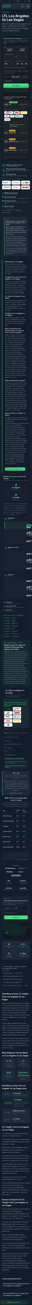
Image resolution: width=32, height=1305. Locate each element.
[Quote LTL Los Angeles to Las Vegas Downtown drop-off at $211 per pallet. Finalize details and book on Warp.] (16, 553)
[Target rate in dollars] (20, 908)
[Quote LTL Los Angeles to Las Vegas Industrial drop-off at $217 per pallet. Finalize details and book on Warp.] (16, 541)
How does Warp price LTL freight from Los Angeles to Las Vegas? (15, 1294)
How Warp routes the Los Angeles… (13, 979)
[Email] (16, 913)
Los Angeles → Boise (9, 628)
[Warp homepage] (6, 6)
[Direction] (8, 908)
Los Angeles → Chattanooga (11, 636)
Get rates (16, 86)
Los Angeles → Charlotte (10, 634)
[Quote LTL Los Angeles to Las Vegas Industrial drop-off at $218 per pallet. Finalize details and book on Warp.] (16, 568)
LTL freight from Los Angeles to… (12, 982)
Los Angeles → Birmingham (10, 626)
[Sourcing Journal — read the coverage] (21, 872)
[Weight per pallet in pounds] (8, 64)
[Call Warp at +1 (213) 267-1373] (23, 6)
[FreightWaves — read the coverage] (22, 868)
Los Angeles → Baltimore (10, 623)
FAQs (26, 985)
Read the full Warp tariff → (23, 859)
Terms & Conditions (7, 210)
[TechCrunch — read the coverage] (10, 868)
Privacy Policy (17, 210)
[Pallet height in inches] (26, 64)
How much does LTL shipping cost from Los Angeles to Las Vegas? (16, 1285)
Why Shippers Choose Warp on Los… (13, 976)
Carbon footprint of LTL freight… (12, 985)
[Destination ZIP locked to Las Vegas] (22, 50)
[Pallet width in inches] (21, 64)
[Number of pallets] (16, 56)
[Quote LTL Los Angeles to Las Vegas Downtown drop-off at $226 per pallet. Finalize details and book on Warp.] (16, 581)
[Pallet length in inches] (17, 64)
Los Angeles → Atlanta (9, 618)
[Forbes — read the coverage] (10, 872)
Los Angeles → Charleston (10, 631)
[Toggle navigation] (28, 6)
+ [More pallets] (25, 57)
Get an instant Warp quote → (15, 469)
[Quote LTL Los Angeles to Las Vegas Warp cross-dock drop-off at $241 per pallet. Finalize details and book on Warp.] (16, 588)
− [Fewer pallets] (6, 57)
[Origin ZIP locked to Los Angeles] (9, 50)
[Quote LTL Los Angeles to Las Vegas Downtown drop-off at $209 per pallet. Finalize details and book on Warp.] (16, 525)
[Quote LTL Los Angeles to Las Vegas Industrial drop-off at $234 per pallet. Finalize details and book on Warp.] (16, 595)
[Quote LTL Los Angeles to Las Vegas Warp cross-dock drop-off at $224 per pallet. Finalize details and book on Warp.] (16, 533)
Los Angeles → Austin (9, 620)
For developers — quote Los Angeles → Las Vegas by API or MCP (15, 967)
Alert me (16, 917)
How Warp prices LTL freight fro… (12, 973)
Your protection (6, 212)
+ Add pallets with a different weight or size (14, 67)
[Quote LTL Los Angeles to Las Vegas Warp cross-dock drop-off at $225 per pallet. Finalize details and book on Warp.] (16, 561)
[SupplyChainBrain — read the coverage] (16, 875)
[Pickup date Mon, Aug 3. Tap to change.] (19, 77)
